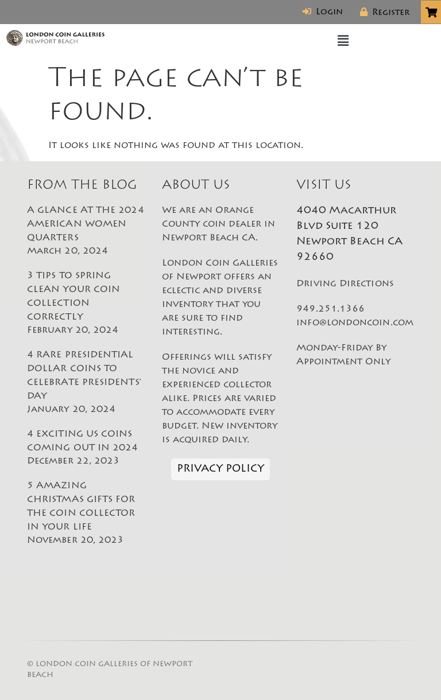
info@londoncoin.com (354, 323)
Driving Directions (344, 284)
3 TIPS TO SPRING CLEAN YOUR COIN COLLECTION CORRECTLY (86, 304)
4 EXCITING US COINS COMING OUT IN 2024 (86, 449)
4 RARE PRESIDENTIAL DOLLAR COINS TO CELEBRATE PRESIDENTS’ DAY (86, 383)
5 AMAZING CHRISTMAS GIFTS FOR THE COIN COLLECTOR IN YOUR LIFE (86, 514)
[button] (343, 41)
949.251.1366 (330, 309)
